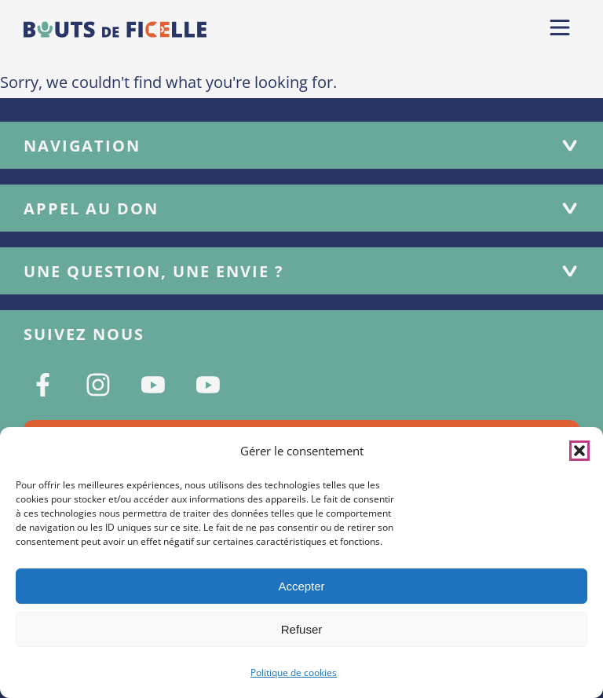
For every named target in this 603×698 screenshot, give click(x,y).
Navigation (301, 145)
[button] (579, 451)
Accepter (301, 586)
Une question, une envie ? (301, 271)
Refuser (302, 629)
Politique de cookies (293, 672)
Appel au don (301, 208)
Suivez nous (84, 334)
